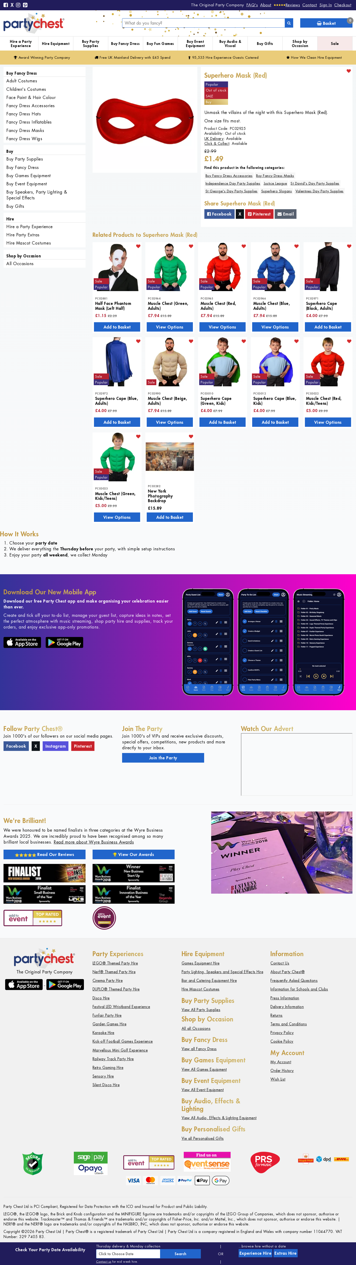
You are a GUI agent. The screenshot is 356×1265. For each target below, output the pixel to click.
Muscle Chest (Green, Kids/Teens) (115, 496)
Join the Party (163, 757)
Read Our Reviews (44, 854)
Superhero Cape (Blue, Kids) (274, 401)
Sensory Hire (103, 1076)
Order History (282, 1070)
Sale (335, 43)
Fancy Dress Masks (25, 130)
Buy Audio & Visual (230, 43)
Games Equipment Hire (201, 963)
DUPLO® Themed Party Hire (116, 989)
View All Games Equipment (204, 1069)
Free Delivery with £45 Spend (132, 57)
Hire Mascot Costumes (28, 243)
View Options (170, 327)
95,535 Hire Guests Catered (223, 57)
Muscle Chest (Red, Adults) (218, 306)
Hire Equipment (55, 43)
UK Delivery (214, 138)
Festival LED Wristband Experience (121, 1006)
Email (285, 214)
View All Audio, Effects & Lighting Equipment (219, 1117)
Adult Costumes (21, 81)
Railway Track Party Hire (113, 1059)
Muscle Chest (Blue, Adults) (271, 306)
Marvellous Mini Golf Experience (120, 1050)
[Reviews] (287, 4)
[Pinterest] (25, 5)
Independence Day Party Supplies (233, 183)
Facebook (219, 214)
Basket (334, 22)
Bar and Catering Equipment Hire (209, 980)
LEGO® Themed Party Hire (115, 963)
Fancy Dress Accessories (30, 105)
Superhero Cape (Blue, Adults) (116, 401)
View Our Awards (133, 854)
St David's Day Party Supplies (315, 183)
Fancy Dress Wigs (24, 138)
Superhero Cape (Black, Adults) (321, 306)
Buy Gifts (265, 43)
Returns (276, 1015)
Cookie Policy (281, 1041)
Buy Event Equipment (195, 43)
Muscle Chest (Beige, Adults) (167, 401)
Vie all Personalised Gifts (203, 1138)
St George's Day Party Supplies (232, 191)
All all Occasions (196, 1028)
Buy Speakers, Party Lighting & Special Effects (36, 195)
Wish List (277, 1079)
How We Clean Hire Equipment (314, 57)
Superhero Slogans (276, 191)
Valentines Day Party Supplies (320, 191)
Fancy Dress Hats (23, 114)
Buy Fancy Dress (125, 43)
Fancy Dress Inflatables (29, 122)
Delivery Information (287, 1006)
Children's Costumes (26, 89)
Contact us (103, 1262)
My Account (280, 1062)
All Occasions (20, 263)
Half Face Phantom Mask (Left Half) (113, 306)
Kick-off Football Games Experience (123, 1041)
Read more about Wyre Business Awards (94, 842)
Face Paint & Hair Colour (31, 97)
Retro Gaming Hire (108, 1067)
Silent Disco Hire (106, 1084)
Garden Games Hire (110, 1024)
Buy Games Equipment (28, 175)
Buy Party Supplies (90, 43)
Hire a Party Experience (21, 43)
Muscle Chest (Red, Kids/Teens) (324, 401)
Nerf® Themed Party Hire (114, 971)
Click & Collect (216, 143)
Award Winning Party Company (42, 57)
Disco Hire (101, 998)
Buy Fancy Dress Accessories (229, 175)
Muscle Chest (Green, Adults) (168, 306)
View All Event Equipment (203, 1089)
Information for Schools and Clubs (299, 989)
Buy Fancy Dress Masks (275, 175)
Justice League (275, 183)
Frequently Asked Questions (294, 980)
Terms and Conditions (288, 1024)
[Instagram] (18, 5)
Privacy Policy (282, 1032)
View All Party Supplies (201, 1009)
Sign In (325, 4)
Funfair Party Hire (107, 1015)
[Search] (289, 23)
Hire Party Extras (23, 235)
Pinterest (259, 214)
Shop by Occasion (300, 43)
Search (180, 1253)
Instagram (55, 746)
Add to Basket (117, 327)
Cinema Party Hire (108, 980)
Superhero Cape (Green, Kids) (216, 401)
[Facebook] (6, 5)
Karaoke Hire (103, 1032)
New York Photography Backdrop (160, 495)
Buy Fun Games (160, 43)
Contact (309, 4)
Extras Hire (285, 1253)
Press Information (284, 998)
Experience (256, 1253)
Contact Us (279, 963)
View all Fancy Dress (199, 1048)
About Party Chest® (287, 971)
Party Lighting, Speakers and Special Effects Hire (222, 971)
